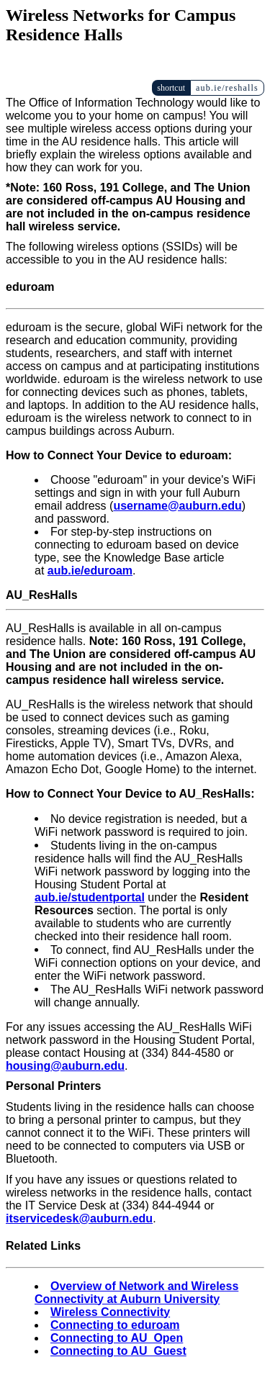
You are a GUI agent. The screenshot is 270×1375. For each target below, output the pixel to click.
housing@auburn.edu (65, 1066)
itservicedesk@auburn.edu (79, 1218)
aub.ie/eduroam (90, 570)
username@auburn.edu (177, 506)
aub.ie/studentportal (90, 897)
